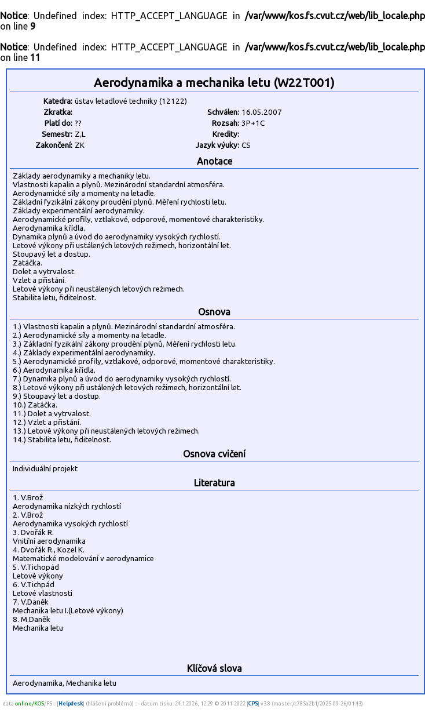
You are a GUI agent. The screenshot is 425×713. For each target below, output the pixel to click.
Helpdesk (70, 703)
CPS (253, 703)
